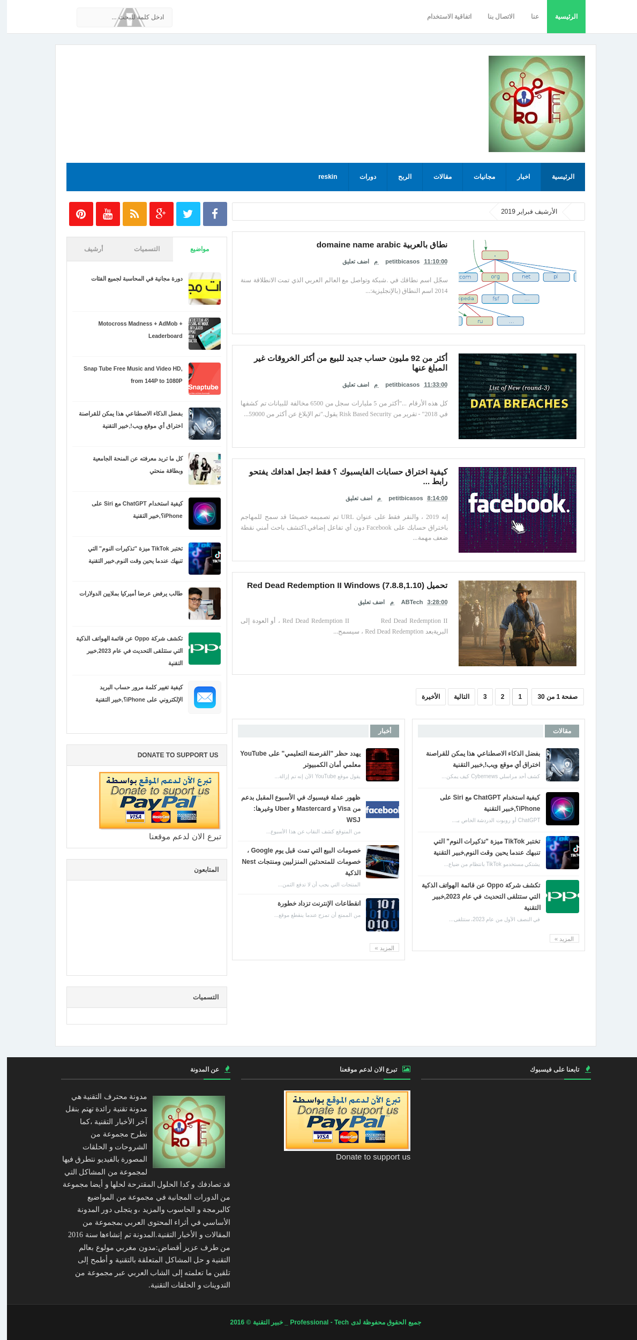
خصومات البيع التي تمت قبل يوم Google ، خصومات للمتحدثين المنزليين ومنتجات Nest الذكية (294, 862)
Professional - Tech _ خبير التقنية (294, 1322)
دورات (361, 176)
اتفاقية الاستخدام (442, 16)
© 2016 (234, 1322)
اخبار (516, 176)
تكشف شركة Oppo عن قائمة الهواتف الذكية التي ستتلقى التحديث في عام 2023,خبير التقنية (474, 897)
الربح (397, 176)
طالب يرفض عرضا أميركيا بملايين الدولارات (124, 593)
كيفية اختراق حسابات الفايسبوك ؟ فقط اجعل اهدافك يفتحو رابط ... (351, 471)
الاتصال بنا (494, 16)
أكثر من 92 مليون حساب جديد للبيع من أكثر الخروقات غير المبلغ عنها (348, 357)
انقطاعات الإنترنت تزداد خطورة (312, 903)
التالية (454, 697)
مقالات (435, 176)
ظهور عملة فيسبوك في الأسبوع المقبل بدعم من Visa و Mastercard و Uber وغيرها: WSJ (294, 809)
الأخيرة (424, 697)
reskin (320, 176)
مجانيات (477, 176)
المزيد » (557, 939)
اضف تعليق (348, 259)
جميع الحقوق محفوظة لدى (378, 1322)
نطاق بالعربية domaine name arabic (389, 243)
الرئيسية (559, 16)
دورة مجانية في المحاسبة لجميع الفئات (130, 278)
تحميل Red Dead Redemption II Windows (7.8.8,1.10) (362, 584)
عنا (528, 16)
